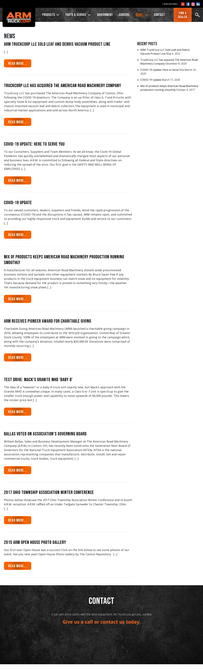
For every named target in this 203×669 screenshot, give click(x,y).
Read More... (19, 63)
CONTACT (159, 15)
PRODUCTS (51, 15)
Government (105, 15)
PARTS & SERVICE (78, 15)
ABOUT (142, 15)
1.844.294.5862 (170, 3)
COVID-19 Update (150, 80)
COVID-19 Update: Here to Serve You (162, 70)
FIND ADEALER (182, 15)
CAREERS (124, 15)
